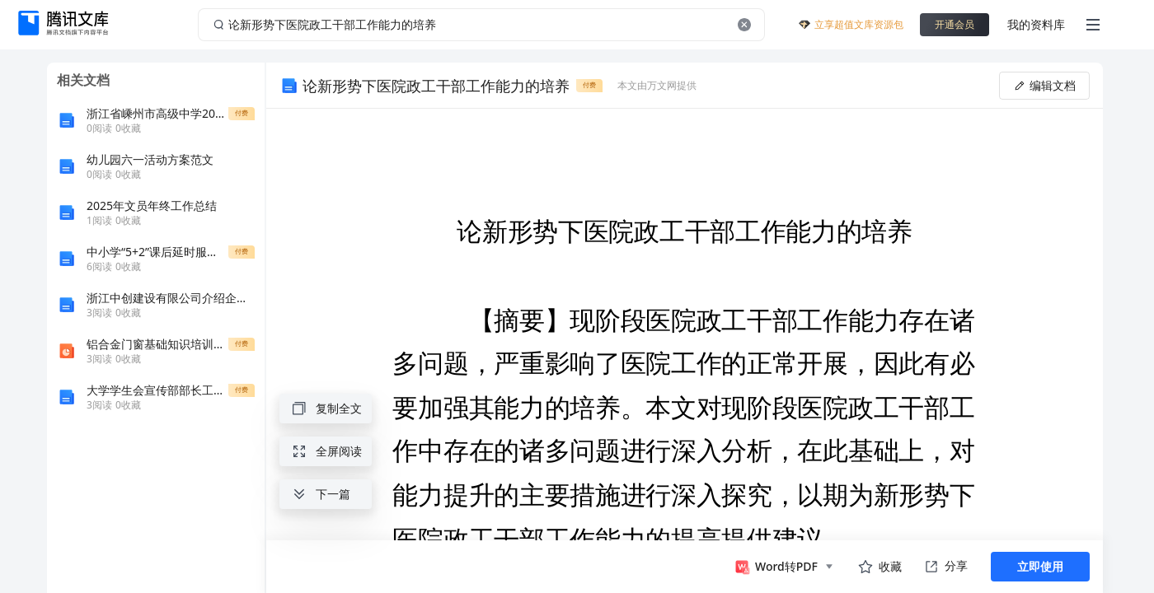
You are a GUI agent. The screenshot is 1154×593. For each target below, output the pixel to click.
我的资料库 (1036, 24)
